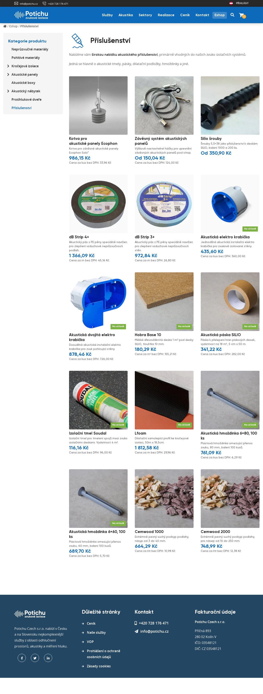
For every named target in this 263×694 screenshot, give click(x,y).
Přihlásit (242, 3)
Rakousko (231, 3)
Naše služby (96, 632)
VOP (90, 641)
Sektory (145, 15)
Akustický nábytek (26, 91)
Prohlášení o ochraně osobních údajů (103, 654)
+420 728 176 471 (58, 3)
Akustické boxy (23, 82)
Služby (107, 15)
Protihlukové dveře (27, 99)
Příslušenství (21, 108)
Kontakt (202, 15)
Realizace (166, 15)
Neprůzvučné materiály (30, 49)
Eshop (220, 15)
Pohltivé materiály (26, 57)
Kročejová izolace (25, 66)
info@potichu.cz (29, 3)
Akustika (126, 15)
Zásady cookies (99, 666)
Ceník (185, 15)
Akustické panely (25, 74)
